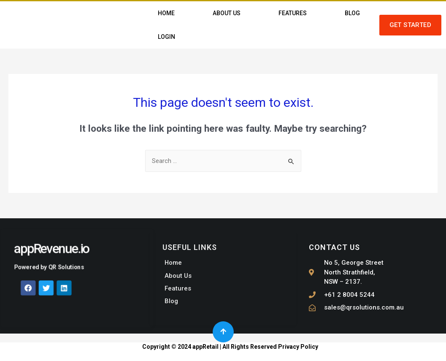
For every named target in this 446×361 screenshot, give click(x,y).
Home (166, 13)
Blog (352, 13)
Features (292, 13)
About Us (227, 13)
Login (166, 36)
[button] (410, 25)
